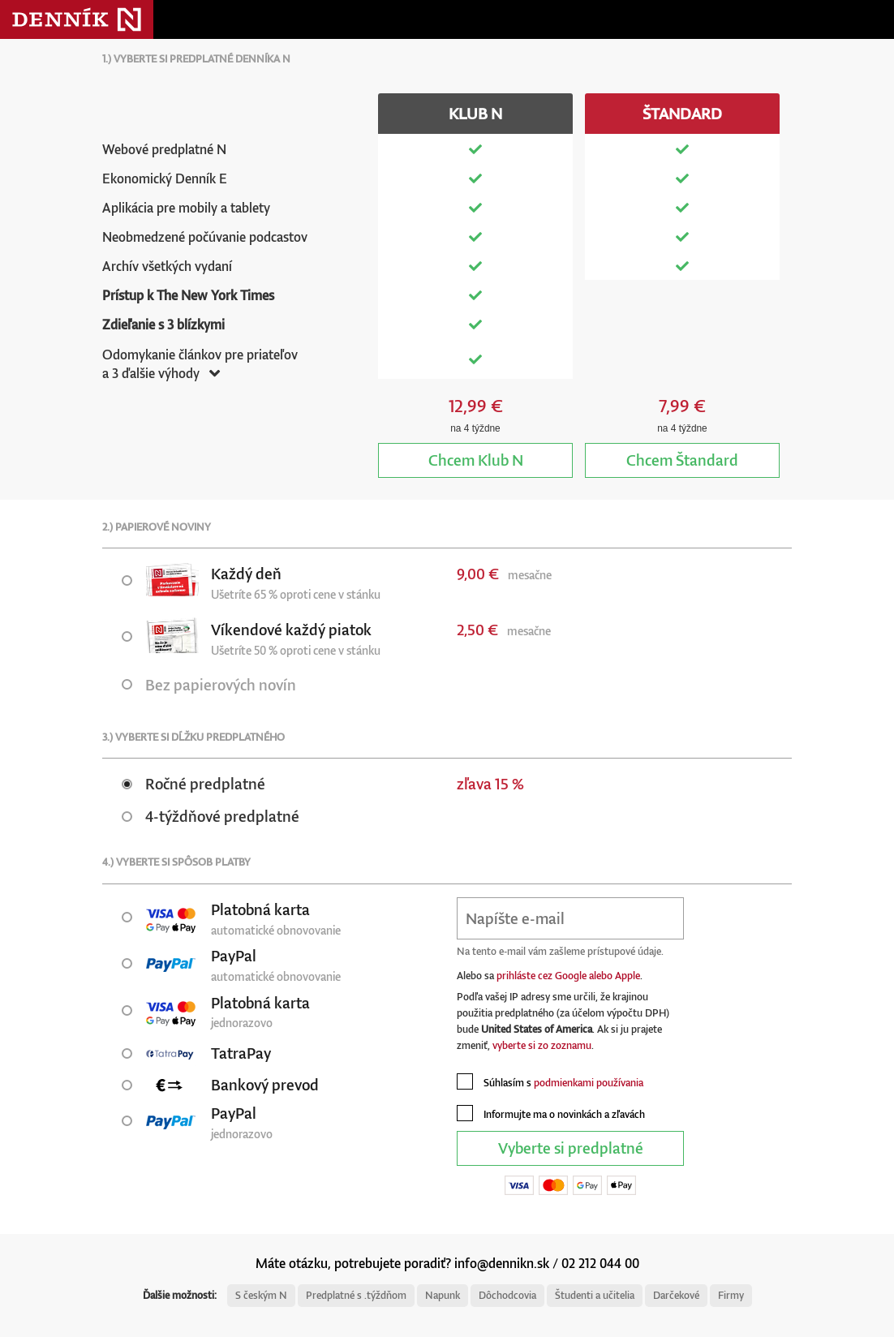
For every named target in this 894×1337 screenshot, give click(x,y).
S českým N (261, 1295)
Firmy (731, 1295)
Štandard (682, 459)
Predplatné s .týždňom (356, 1295)
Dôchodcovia (507, 1295)
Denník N (76, 19)
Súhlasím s (550, 1081)
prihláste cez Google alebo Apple (568, 975)
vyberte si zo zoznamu (541, 1045)
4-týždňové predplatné (210, 816)
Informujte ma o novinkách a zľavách (551, 1113)
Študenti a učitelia (594, 1295)
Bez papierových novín (209, 684)
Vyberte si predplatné (570, 1147)
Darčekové (676, 1295)
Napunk (442, 1295)
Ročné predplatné (193, 783)
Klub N (475, 459)
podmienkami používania (588, 1083)
